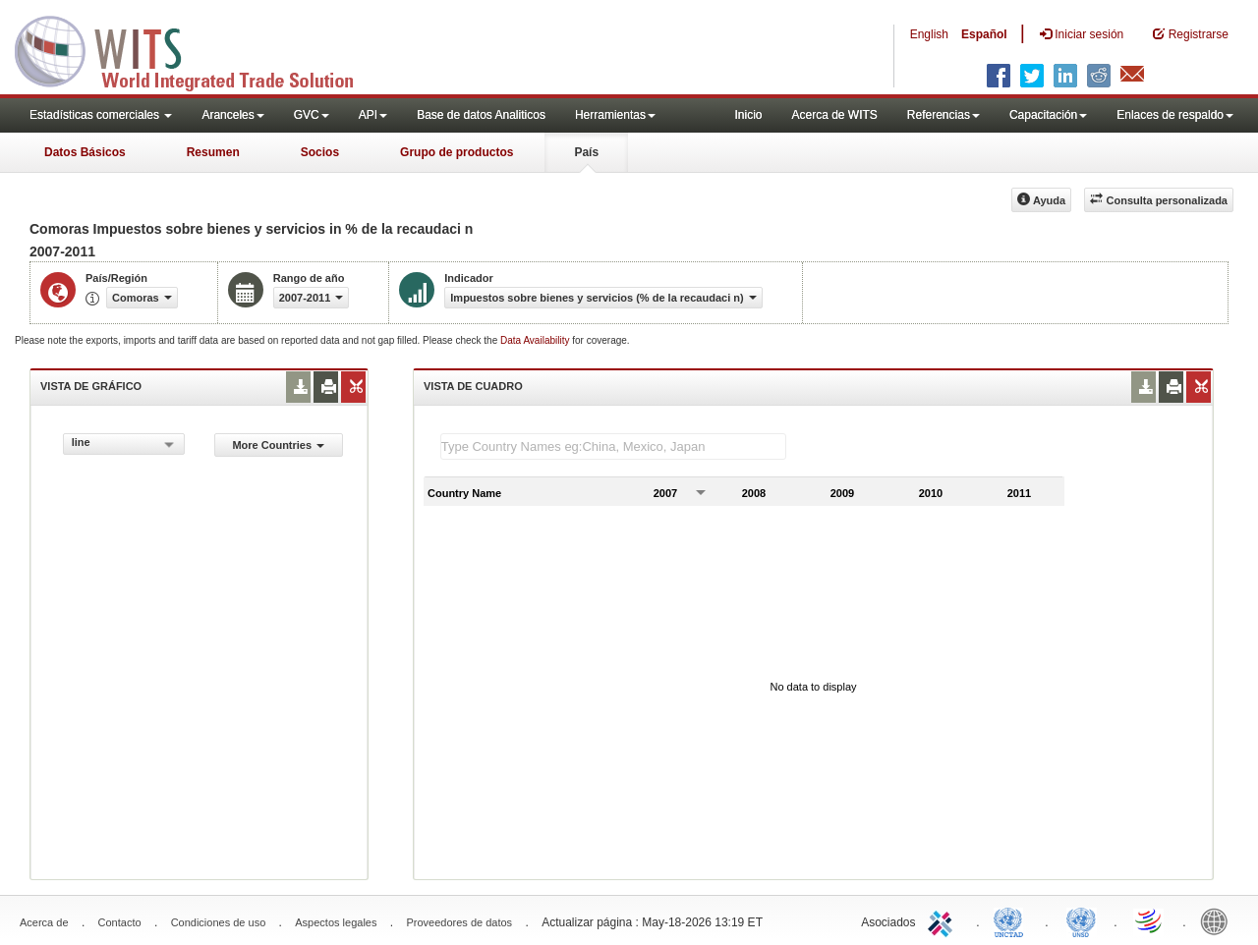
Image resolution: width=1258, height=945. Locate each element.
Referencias (943, 115)
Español (984, 34)
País (586, 152)
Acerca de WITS (834, 115)
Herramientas (615, 115)
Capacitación (1048, 115)
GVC (311, 115)
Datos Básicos (85, 152)
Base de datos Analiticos (481, 115)
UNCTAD (1012, 920)
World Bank (1218, 920)
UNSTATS (1081, 920)
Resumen (213, 152)
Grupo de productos (456, 152)
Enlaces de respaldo (1174, 115)
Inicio (748, 115)
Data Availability (536, 340)
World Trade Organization (1150, 920)
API (373, 115)
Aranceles (232, 115)
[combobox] (124, 444)
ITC (943, 920)
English (929, 34)
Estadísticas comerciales (100, 115)
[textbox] (613, 446)
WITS (196, 49)
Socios (320, 152)
